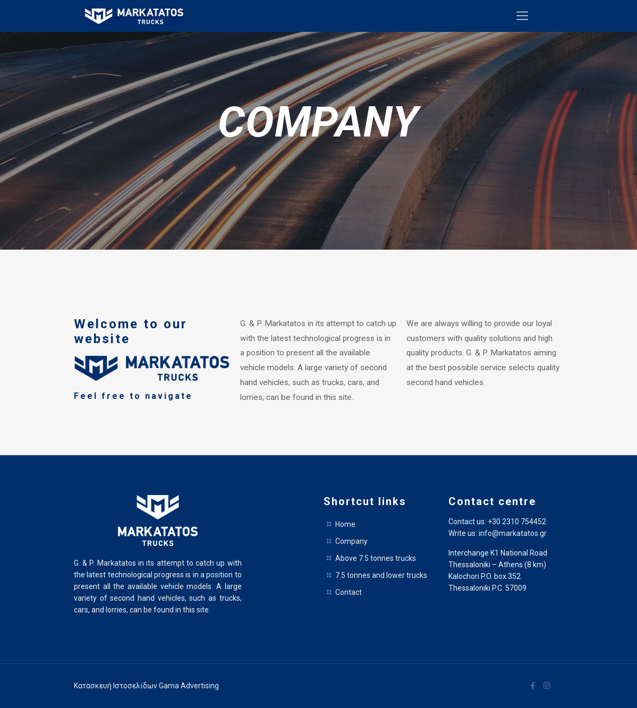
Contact (348, 592)
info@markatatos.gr (513, 533)
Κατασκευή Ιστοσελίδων (116, 685)
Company (351, 541)
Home (345, 524)
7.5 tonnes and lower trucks (381, 575)
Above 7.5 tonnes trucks (375, 558)
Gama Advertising (189, 685)
